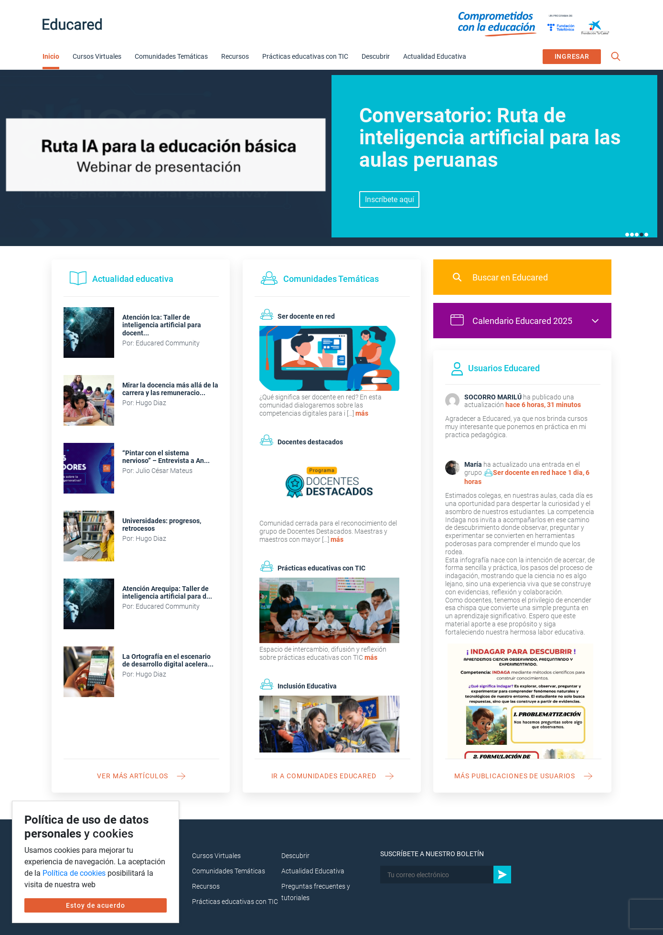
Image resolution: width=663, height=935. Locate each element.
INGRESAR (572, 56)
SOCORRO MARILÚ (493, 397)
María (473, 464)
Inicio (51, 56)
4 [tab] (641, 234)
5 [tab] (646, 234)
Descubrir (376, 56)
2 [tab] (632, 234)
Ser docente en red (521, 472)
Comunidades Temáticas (171, 56)
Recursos (235, 56)
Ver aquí (389, 199)
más (361, 413)
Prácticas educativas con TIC (305, 56)
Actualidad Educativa (434, 56)
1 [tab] (627, 234)
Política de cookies (74, 873)
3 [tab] (637, 234)
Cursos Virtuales (97, 56)
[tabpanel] (331, 157)
